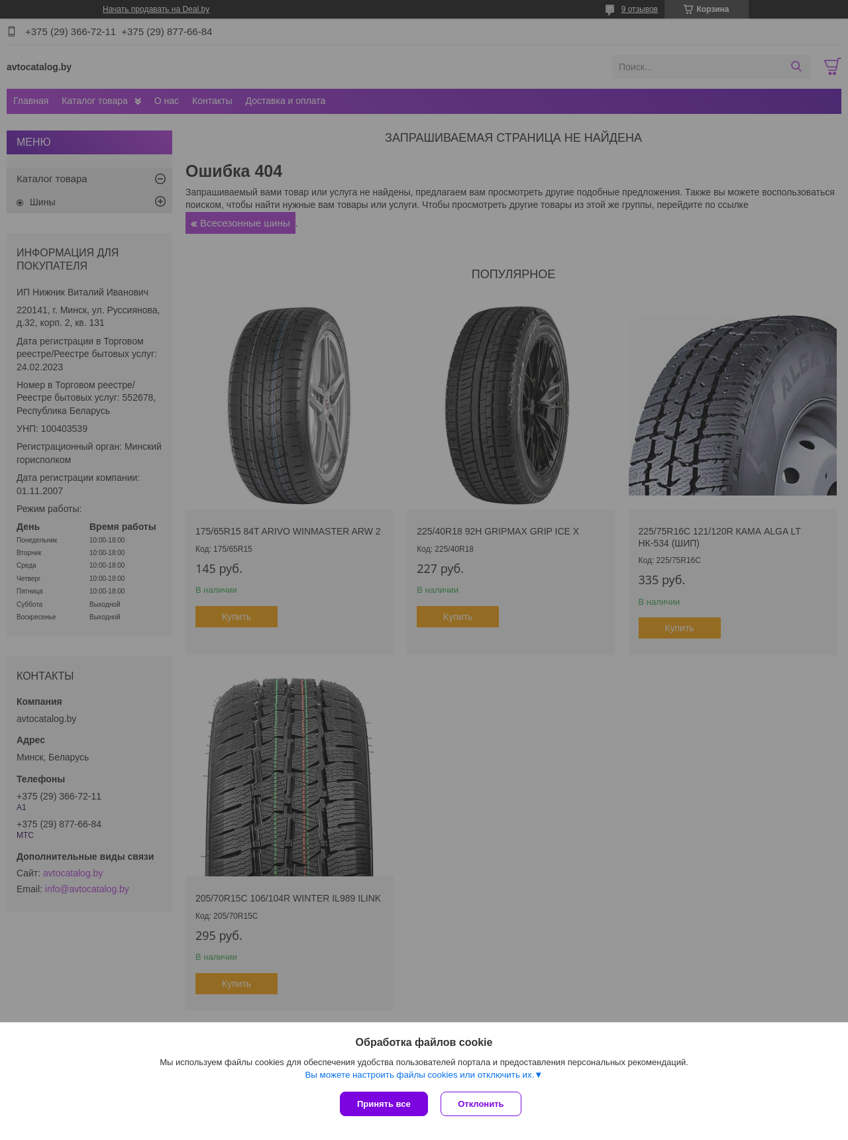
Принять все (384, 1104)
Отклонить (481, 1104)
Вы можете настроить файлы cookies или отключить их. (419, 1075)
